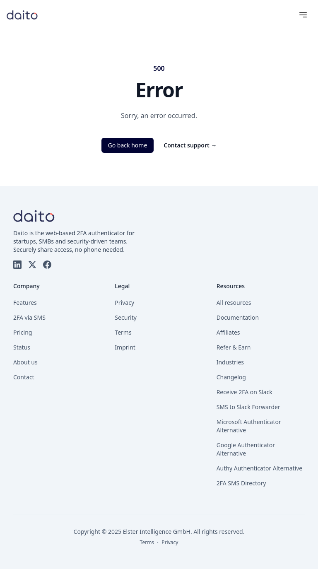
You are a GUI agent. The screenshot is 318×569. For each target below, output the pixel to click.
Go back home (127, 145)
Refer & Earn (234, 347)
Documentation (238, 317)
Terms (123, 332)
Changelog (231, 377)
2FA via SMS (29, 317)
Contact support (190, 145)
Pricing (22, 332)
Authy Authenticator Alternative (260, 468)
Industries (230, 362)
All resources (234, 302)
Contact (23, 377)
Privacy (124, 302)
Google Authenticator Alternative (246, 449)
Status (21, 347)
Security (126, 317)
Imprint (125, 347)
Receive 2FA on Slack (244, 392)
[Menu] (303, 15)
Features (25, 302)
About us (25, 362)
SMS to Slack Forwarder (248, 407)
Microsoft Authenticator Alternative (249, 426)
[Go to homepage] (22, 14)
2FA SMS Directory (241, 483)
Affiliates (228, 332)
